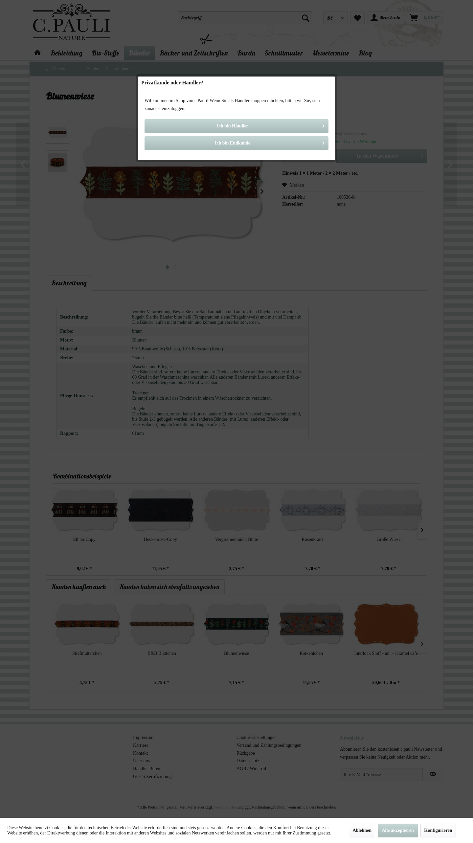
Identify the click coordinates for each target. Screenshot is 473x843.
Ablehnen (362, 830)
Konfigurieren (438, 830)
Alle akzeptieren (398, 830)
